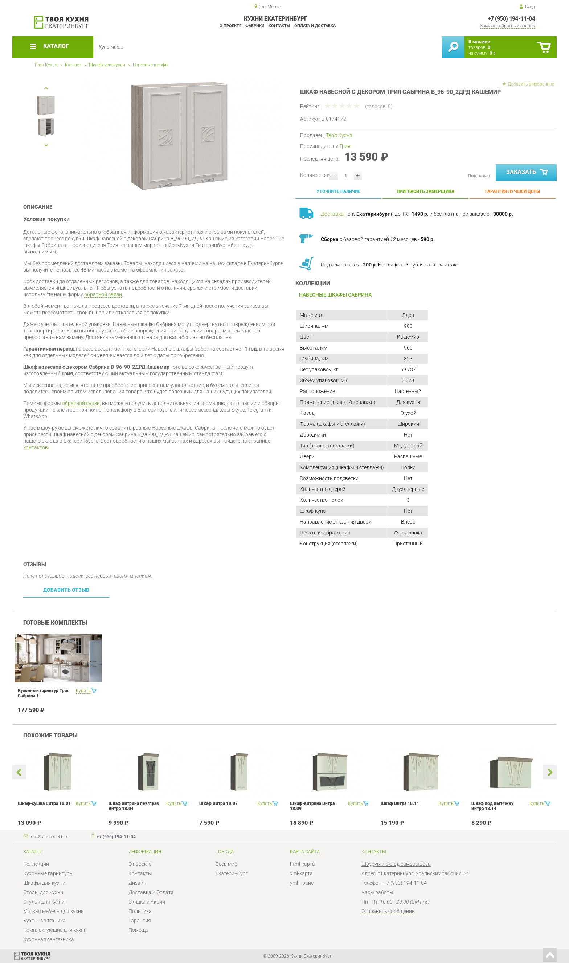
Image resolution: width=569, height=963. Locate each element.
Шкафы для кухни (107, 64)
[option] (183, 136)
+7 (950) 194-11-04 (511, 18)
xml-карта (301, 873)
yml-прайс (302, 883)
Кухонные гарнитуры (48, 873)
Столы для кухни (43, 892)
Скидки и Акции (146, 902)
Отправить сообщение (387, 911)
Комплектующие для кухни (55, 930)
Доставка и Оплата (151, 892)
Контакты (279, 26)
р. (493, 53)
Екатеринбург (232, 873)
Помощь (138, 930)
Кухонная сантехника (48, 939)
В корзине (479, 41)
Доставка (332, 214)
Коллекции (36, 864)
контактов (35, 447)
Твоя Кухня (45, 64)
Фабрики (255, 26)
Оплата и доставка (315, 26)
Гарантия (139, 920)
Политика (140, 911)
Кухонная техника (44, 920)
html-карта (302, 864)
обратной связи (103, 294)
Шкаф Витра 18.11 (400, 803)
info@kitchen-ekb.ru (49, 836)
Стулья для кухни (44, 902)
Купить (83, 690)
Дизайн (137, 883)
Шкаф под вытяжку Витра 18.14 (492, 806)
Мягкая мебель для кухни (53, 911)
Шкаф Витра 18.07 (218, 803)
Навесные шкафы (150, 64)
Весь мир (226, 864)
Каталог (73, 64)
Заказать (527, 173)
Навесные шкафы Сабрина (335, 295)
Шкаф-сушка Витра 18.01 (44, 803)
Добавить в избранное (531, 84)
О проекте (230, 26)
